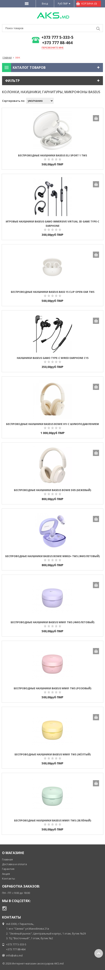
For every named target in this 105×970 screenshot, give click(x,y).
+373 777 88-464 (57, 42)
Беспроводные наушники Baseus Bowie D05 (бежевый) (52, 490)
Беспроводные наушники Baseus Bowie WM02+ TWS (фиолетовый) (52, 556)
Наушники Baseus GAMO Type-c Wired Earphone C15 (52, 358)
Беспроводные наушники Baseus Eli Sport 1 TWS (52, 155)
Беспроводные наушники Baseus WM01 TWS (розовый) (52, 688)
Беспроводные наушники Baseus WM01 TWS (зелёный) (52, 820)
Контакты (8, 878)
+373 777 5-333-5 (57, 37)
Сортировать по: (13, 101)
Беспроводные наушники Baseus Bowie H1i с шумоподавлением (52, 424)
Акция (6, 874)
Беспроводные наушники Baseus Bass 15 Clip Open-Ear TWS (52, 292)
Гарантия (8, 869)
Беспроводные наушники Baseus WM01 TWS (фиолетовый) (52, 622)
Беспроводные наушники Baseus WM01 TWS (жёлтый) (53, 754)
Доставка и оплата (14, 864)
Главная (7, 859)
